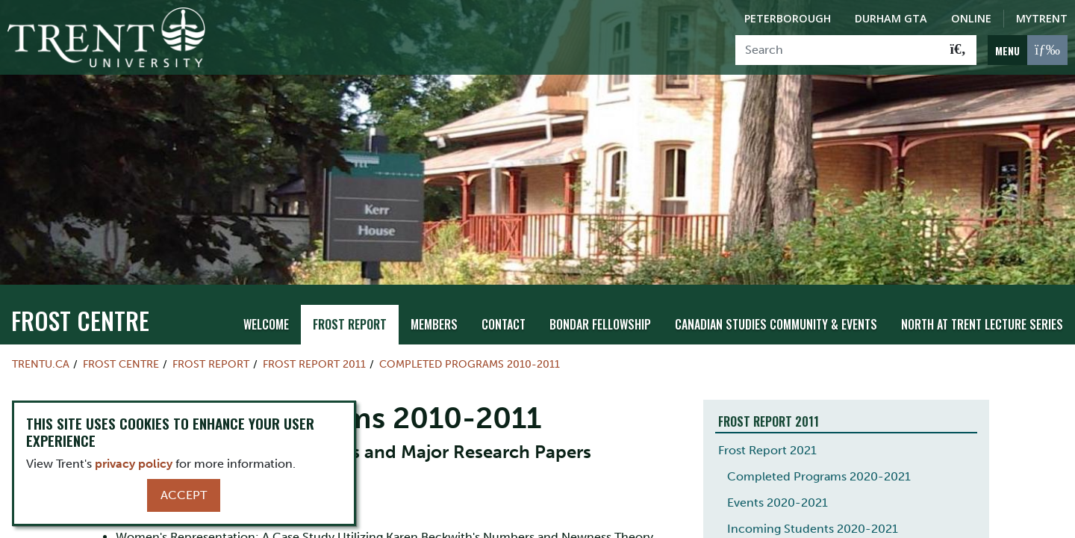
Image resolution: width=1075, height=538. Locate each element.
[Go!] (958, 50)
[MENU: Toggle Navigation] (1028, 50)
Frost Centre (80, 282)
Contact (504, 288)
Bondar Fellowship (600, 288)
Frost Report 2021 (767, 413)
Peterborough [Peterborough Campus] (787, 18)
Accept (184, 495)
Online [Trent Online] (971, 18)
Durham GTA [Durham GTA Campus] (891, 18)
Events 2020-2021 (777, 465)
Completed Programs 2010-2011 (469, 326)
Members (434, 288)
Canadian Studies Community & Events (776, 288)
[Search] (838, 50)
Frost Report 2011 (314, 326)
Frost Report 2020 (768, 517)
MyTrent (1042, 18)
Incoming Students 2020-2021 (812, 491)
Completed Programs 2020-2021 (819, 439)
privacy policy (133, 464)
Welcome (266, 288)
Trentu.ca (40, 326)
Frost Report (350, 288)
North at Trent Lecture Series (982, 288)
